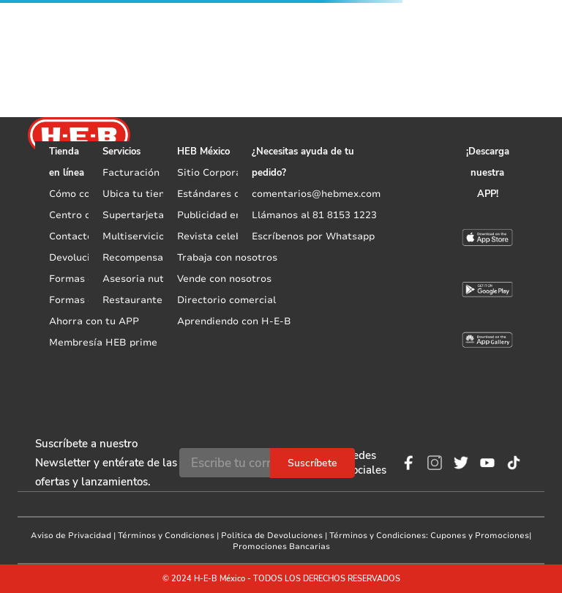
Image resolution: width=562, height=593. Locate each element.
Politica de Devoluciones (272, 535)
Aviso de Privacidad (71, 535)
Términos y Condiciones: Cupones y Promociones (429, 535)
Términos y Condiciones (166, 535)
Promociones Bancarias (281, 546)
